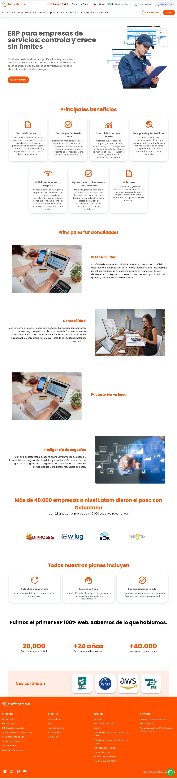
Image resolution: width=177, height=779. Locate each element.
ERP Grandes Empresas (13, 728)
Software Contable (11, 741)
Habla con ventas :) (119, 4)
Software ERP (8, 719)
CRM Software (9, 746)
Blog (50, 724)
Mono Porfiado (55, 733)
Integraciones (54, 719)
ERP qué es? (53, 737)
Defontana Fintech (81, 4)
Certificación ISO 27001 (105, 761)
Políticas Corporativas (104, 748)
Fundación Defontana (12, 750)
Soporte (98, 728)
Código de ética (102, 752)
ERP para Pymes (9, 724)
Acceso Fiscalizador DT (105, 757)
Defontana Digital (58, 4)
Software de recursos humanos (17, 733)
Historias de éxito (56, 728)
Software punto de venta (14, 737)
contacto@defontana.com (153, 719)
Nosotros (98, 719)
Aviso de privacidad (103, 724)
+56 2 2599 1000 (147, 724)
